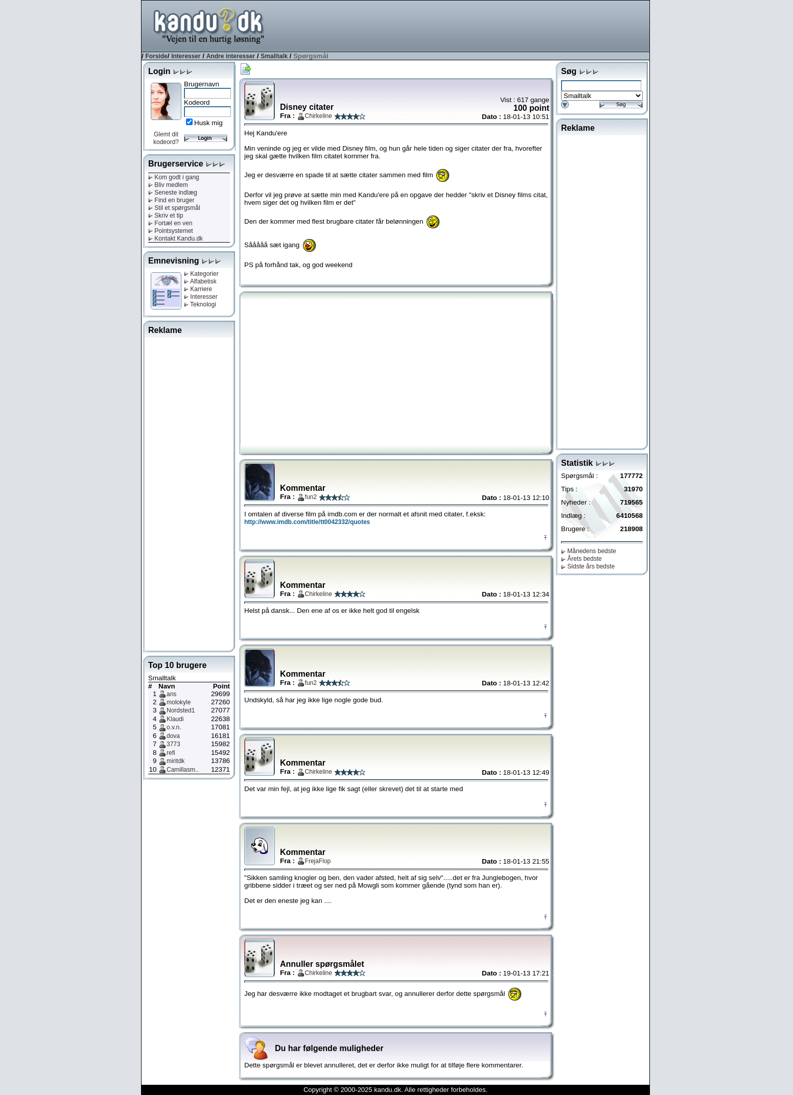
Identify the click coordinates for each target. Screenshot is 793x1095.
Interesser (185, 56)
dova (173, 736)
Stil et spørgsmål (174, 207)
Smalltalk (274, 56)
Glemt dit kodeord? (166, 138)
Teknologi (200, 304)
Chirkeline (318, 116)
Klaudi (175, 719)
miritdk (175, 761)
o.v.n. (174, 727)
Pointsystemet (170, 230)
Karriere (198, 289)
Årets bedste (581, 558)
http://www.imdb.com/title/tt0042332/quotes (307, 522)
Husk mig (208, 123)
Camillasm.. (183, 769)
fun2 (311, 497)
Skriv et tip (165, 215)
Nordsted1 (181, 710)
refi (171, 752)
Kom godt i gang (173, 177)
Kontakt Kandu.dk (175, 238)
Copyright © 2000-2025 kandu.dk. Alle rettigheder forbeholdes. (395, 1089)
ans (171, 694)
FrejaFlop (318, 861)
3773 (173, 744)
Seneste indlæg (172, 192)
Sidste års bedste (588, 566)
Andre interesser (230, 56)
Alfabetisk (200, 281)
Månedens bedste (588, 551)
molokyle (179, 702)
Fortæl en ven (170, 223)
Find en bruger (171, 200)
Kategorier (201, 273)
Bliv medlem (168, 184)
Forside (156, 56)
